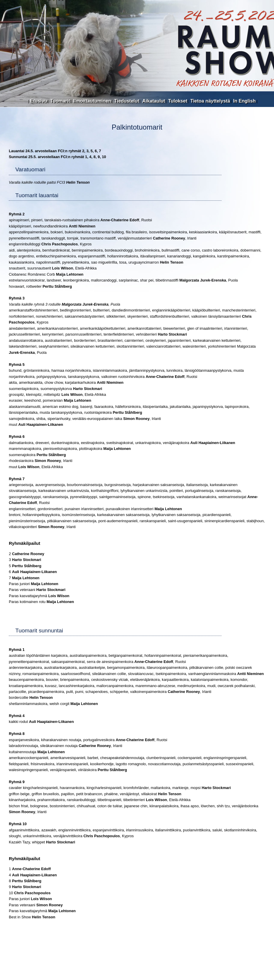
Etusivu (38, 100)
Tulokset (177, 100)
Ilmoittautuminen (92, 100)
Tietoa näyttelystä (210, 100)
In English (244, 100)
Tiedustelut (126, 100)
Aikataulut (153, 100)
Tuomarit (60, 100)
